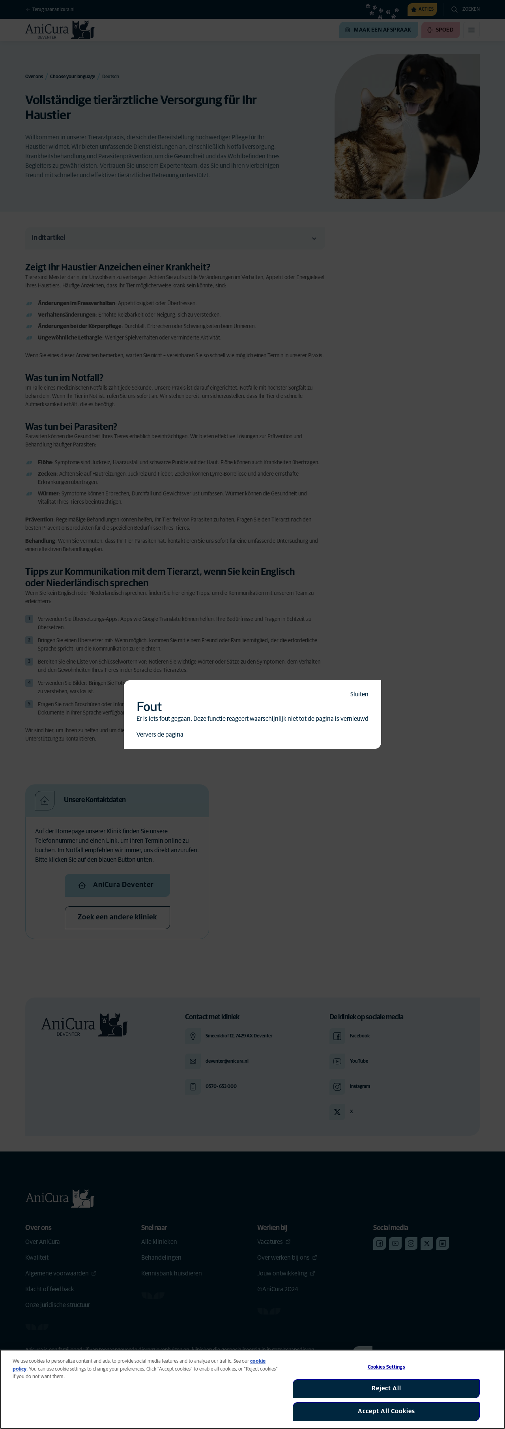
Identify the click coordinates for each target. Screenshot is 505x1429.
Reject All (386, 1388)
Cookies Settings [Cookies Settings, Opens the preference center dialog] (386, 1367)
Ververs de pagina (160, 734)
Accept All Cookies (386, 1411)
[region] (252, 1389)
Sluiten (359, 694)
